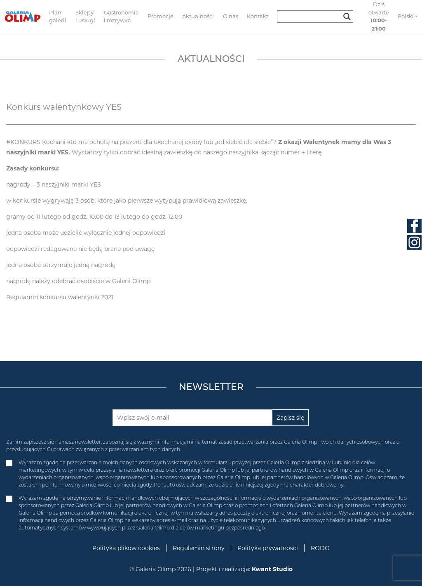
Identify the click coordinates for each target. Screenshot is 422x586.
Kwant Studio (272, 569)
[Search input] (311, 16)
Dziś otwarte (378, 16)
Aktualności (198, 16)
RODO (320, 548)
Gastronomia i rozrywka (121, 16)
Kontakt (257, 16)
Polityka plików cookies (126, 548)
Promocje (160, 16)
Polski (406, 16)
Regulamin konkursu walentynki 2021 (59, 297)
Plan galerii (57, 16)
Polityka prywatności (267, 548)
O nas (230, 16)
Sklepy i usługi (85, 16)
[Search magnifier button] (347, 16)
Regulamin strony (199, 548)
